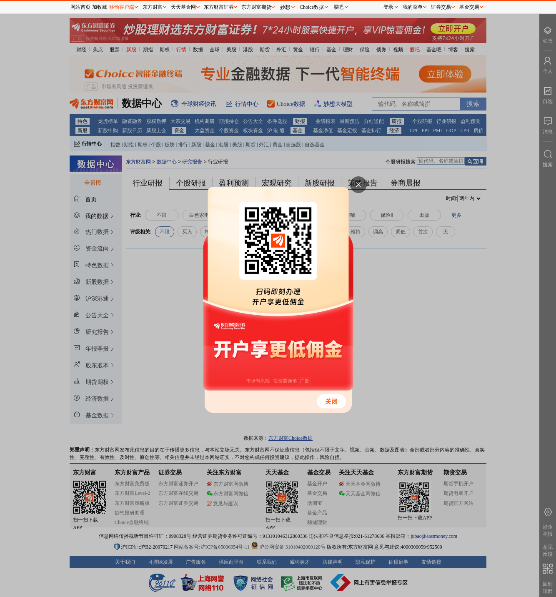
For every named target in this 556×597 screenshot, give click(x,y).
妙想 (285, 7)
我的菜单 (413, 7)
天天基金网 (183, 7)
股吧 (338, 7)
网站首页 (80, 7)
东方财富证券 (219, 7)
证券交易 (441, 7)
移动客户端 (121, 7)
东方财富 (153, 7)
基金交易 (469, 7)
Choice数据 (312, 7)
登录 (388, 7)
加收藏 (99, 7)
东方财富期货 (256, 7)
